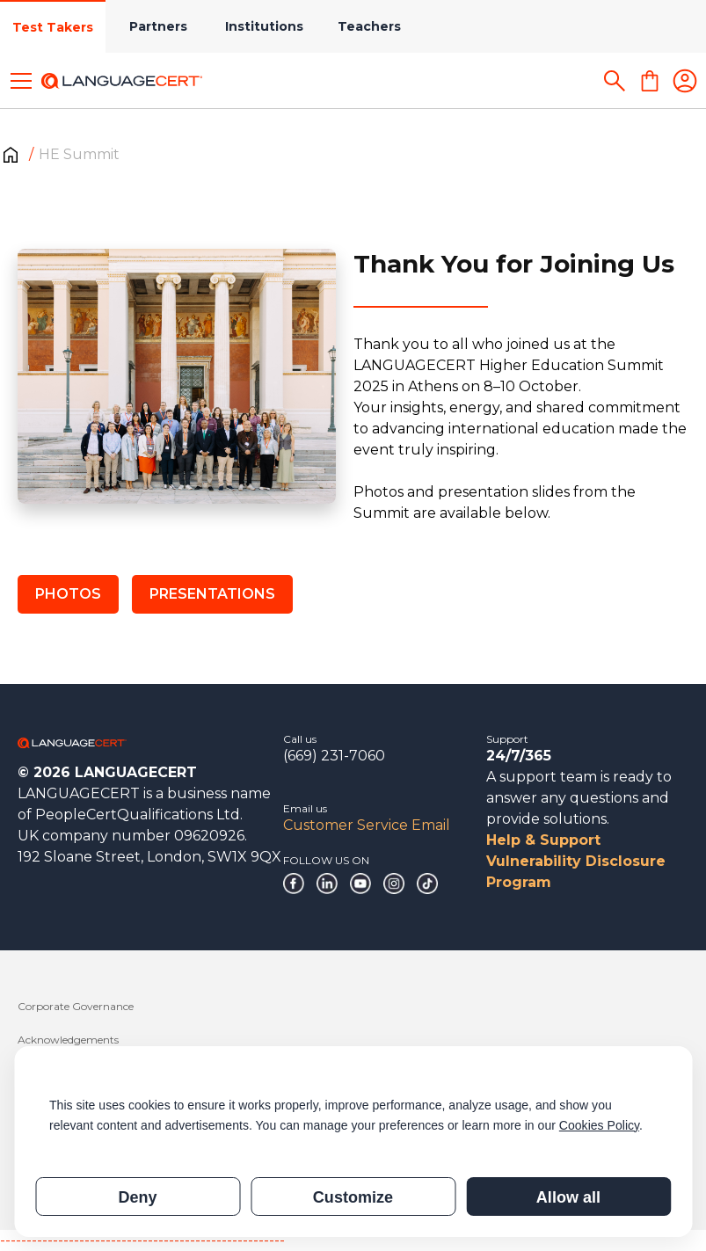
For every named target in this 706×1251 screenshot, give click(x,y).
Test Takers (52, 27)
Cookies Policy (599, 1125)
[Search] (614, 81)
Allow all (568, 1197)
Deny (137, 1197)
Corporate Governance (76, 1006)
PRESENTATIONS (212, 593)
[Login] (685, 81)
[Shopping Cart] (650, 81)
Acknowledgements (68, 1039)
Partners (158, 26)
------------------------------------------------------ (142, 1240)
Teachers (369, 26)
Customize (353, 1197)
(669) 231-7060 (334, 755)
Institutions (264, 26)
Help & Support (543, 840)
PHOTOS (68, 593)
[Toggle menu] (21, 81)
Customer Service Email (366, 825)
